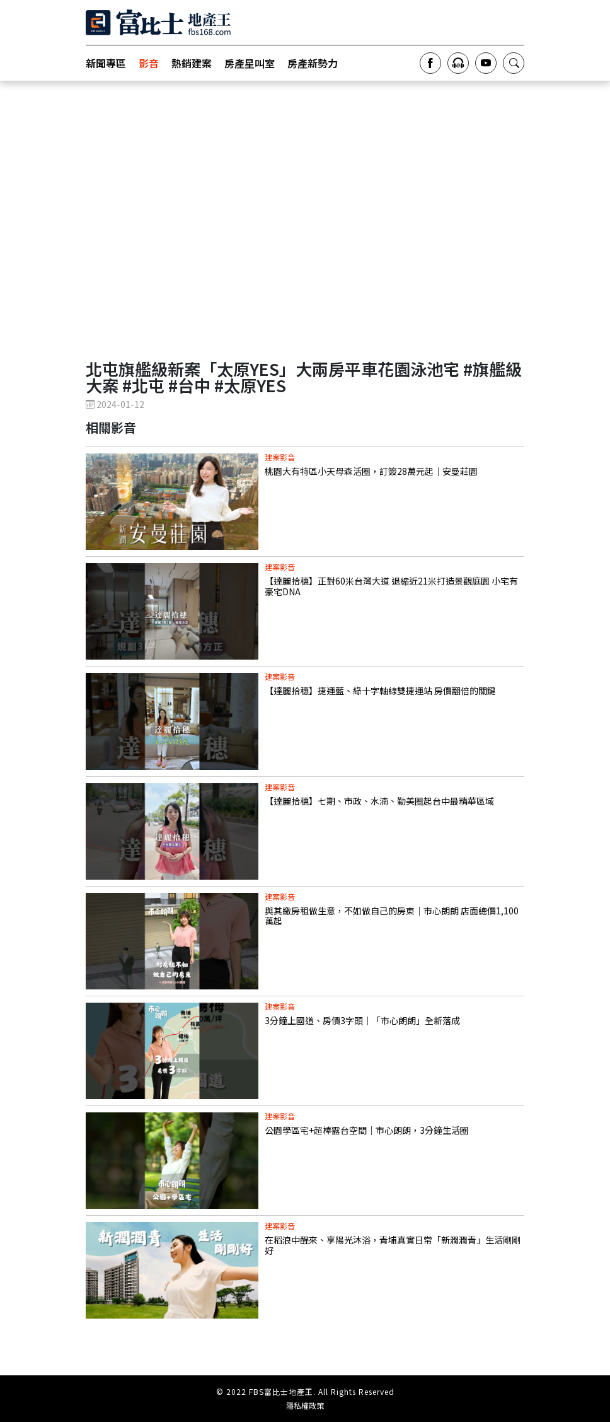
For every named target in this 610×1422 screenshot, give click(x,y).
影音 (149, 63)
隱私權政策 (305, 1405)
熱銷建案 (191, 63)
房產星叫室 (249, 63)
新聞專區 (106, 63)
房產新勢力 (312, 63)
